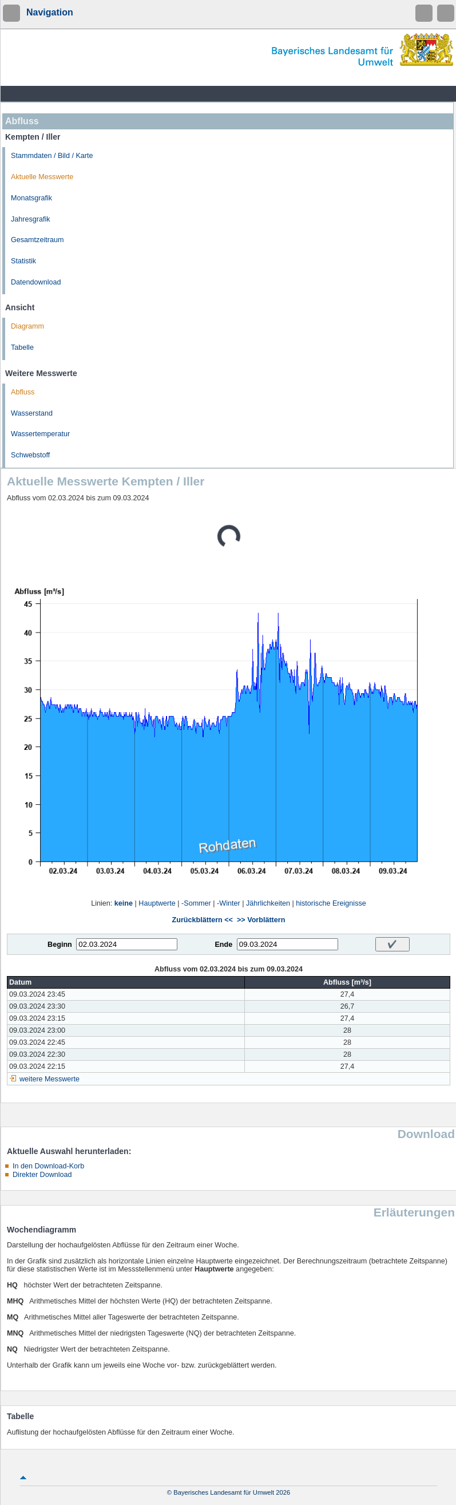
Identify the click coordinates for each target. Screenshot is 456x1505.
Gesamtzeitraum (37, 240)
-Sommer (196, 903)
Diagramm (27, 326)
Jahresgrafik (30, 219)
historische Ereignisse (331, 903)
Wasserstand (32, 413)
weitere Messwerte (49, 1079)
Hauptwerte (156, 903)
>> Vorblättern (261, 920)
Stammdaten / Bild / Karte (52, 156)
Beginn (59, 945)
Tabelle (22, 347)
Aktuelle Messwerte (42, 177)
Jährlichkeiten (268, 903)
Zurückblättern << (202, 920)
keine (123, 903)
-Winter (228, 903)
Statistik (23, 261)
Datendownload (36, 282)
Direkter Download (42, 1175)
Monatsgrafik (31, 198)
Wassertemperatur (40, 434)
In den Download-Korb (48, 1166)
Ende (223, 945)
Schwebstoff (30, 455)
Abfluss (22, 392)
